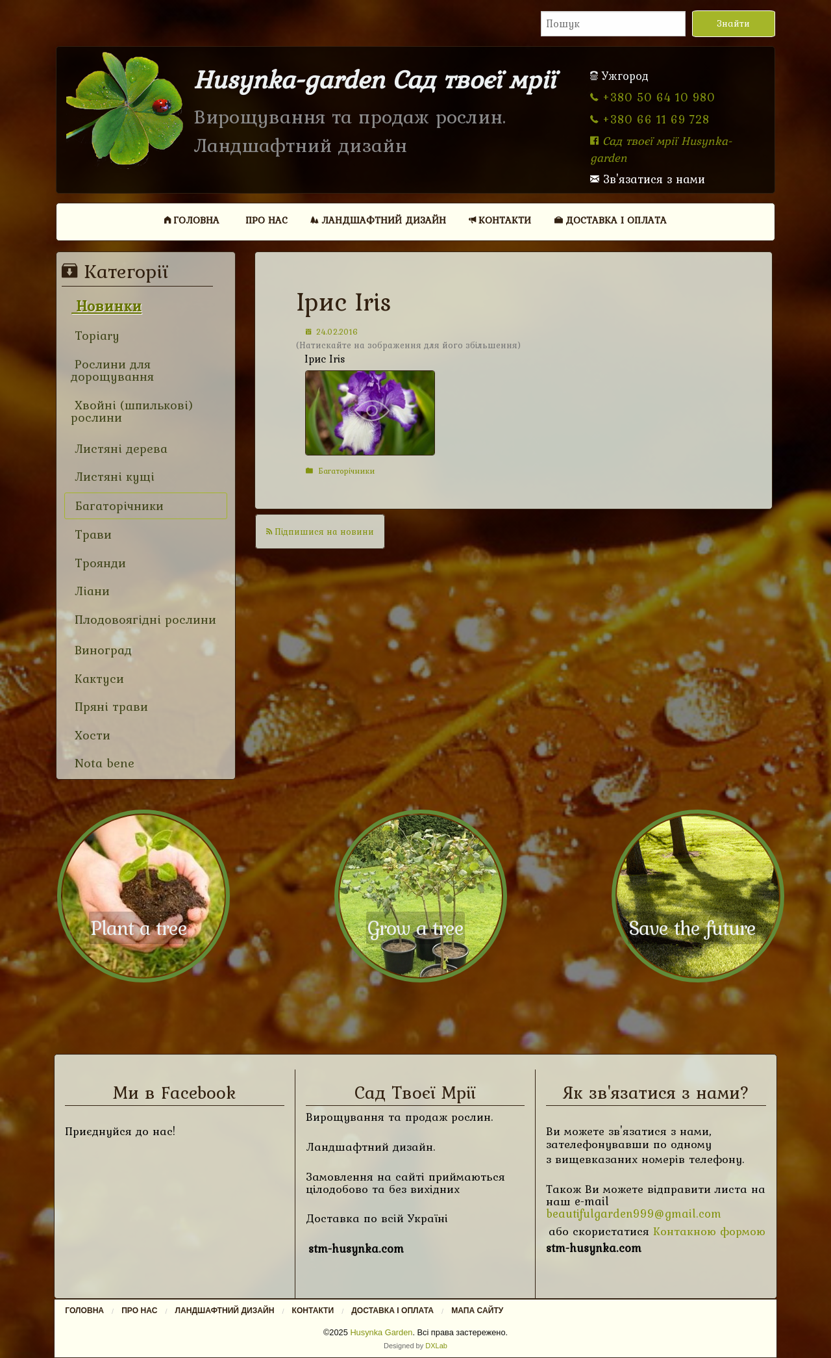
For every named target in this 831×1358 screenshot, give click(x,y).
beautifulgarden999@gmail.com (633, 1213)
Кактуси (97, 678)
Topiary (95, 335)
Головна (191, 219)
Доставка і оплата (610, 219)
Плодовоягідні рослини (143, 619)
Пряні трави (109, 706)
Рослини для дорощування (112, 371)
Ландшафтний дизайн (378, 219)
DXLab (436, 1346)
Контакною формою (709, 1231)
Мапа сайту (477, 1310)
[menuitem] (192, 220)
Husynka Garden (381, 1332)
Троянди (98, 563)
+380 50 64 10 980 (652, 97)
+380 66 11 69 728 (650, 119)
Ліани (90, 591)
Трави (91, 534)
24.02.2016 (332, 332)
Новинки (106, 305)
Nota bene (102, 763)
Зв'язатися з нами (647, 179)
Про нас (266, 219)
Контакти (500, 219)
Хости (90, 735)
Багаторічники (340, 471)
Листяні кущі (113, 476)
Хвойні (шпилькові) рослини (132, 412)
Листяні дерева (119, 448)
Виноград (101, 650)
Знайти (733, 23)
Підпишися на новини (320, 531)
